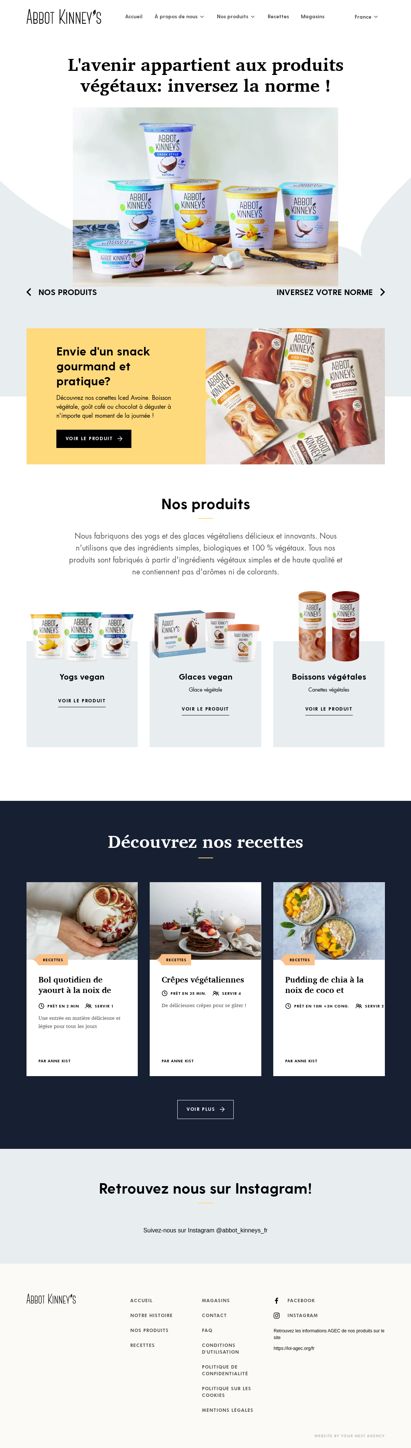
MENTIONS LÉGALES (227, 1410)
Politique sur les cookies (226, 1392)
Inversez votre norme (331, 292)
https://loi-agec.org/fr (294, 1348)
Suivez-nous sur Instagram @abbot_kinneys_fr (205, 1230)
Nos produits (62, 292)
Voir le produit (89, 439)
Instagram (296, 1316)
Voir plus (201, 1109)
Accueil (134, 16)
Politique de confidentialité (225, 1370)
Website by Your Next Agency (349, 1436)
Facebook (294, 1301)
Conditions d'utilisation (220, 1349)
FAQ (207, 1331)
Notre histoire (151, 1316)
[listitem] (82, 979)
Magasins (312, 16)
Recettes (278, 16)
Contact (214, 1316)
